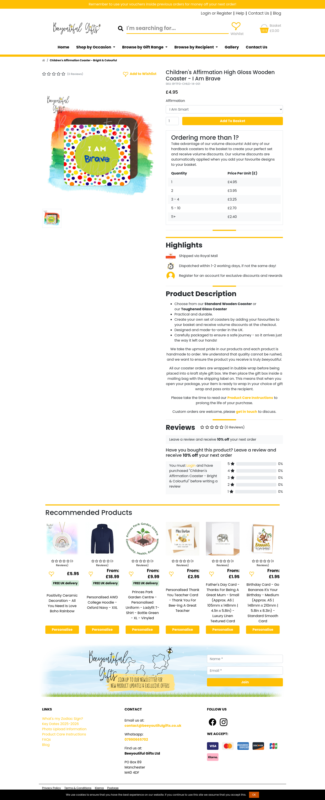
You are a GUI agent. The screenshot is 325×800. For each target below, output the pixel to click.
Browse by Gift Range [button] (143, 47)
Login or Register (216, 13)
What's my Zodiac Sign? (62, 718)
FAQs (46, 739)
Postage (112, 788)
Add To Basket (232, 120)
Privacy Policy (51, 788)
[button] (51, 148)
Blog (277, 13)
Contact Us (258, 13)
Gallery (232, 47)
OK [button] (254, 795)
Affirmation (175, 100)
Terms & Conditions (77, 788)
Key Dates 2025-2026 (60, 723)
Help (240, 13)
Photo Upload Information (64, 729)
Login (190, 465)
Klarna (99, 788)
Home (63, 47)
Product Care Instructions (64, 734)
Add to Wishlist (139, 74)
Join (245, 682)
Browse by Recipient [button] (194, 47)
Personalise (62, 629)
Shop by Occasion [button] (94, 47)
